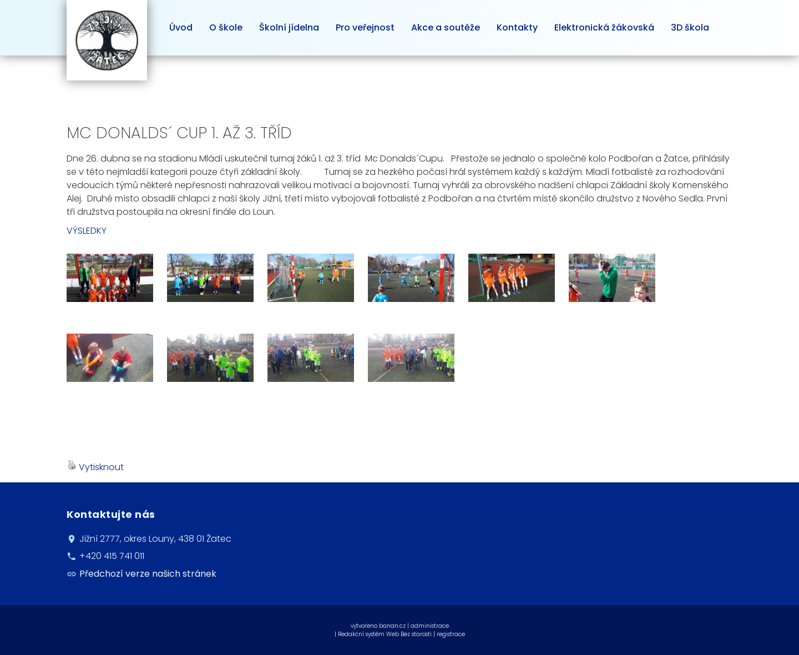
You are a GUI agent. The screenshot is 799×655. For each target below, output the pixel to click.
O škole (225, 27)
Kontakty (517, 27)
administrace (430, 626)
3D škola (690, 27)
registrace (451, 634)
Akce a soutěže (445, 27)
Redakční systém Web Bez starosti (385, 634)
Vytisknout (96, 467)
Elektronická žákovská (604, 27)
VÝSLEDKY (87, 230)
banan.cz (392, 626)
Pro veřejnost (365, 27)
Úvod (181, 27)
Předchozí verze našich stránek (147, 573)
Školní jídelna (289, 27)
